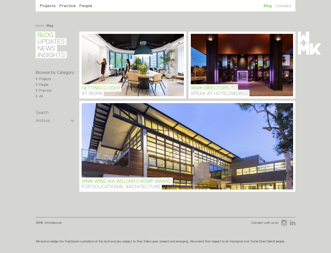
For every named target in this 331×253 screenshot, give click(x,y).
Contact (283, 5)
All (41, 96)
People (85, 5)
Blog (268, 5)
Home (40, 25)
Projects (48, 5)
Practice (67, 5)
